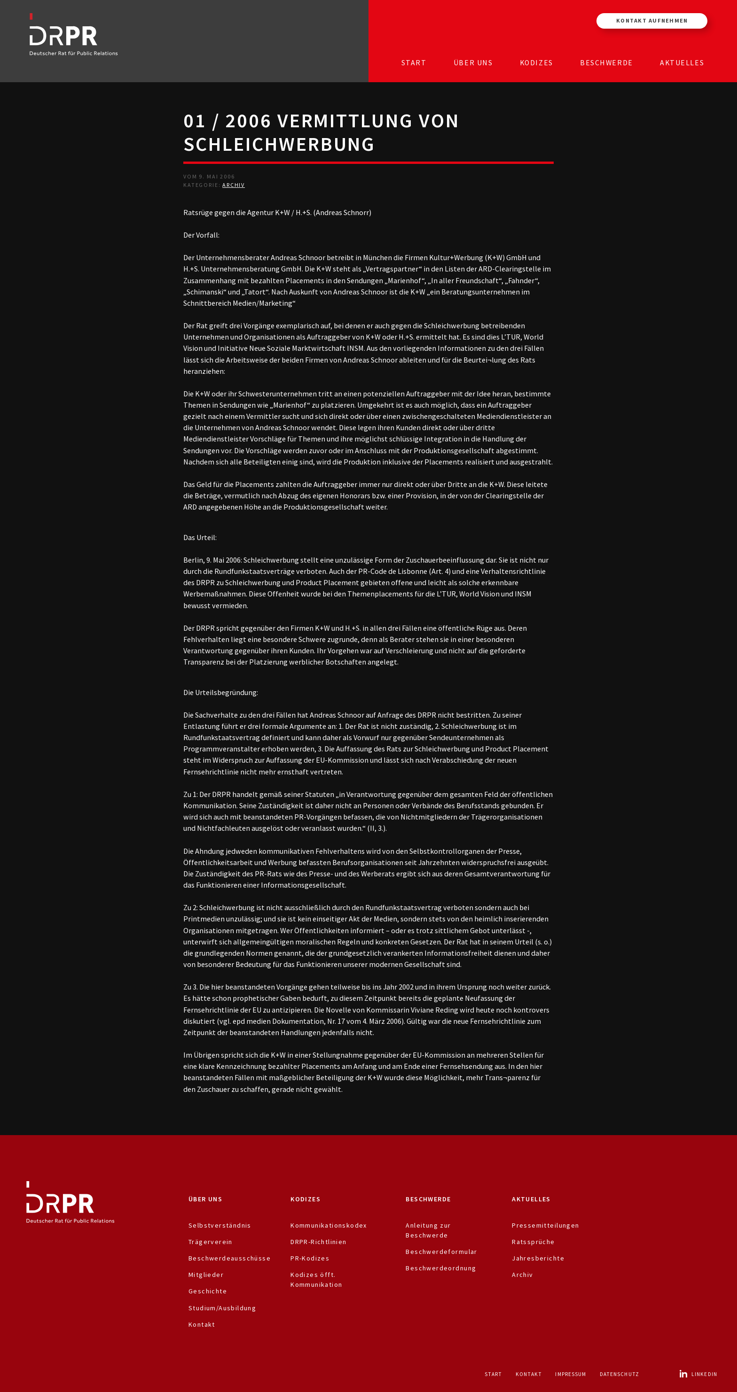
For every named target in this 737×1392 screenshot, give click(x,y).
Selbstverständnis (219, 1225)
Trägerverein (210, 1241)
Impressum (570, 1374)
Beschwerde (606, 62)
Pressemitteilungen (545, 1225)
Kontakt (201, 1324)
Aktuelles (682, 62)
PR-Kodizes (309, 1258)
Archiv (233, 184)
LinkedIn (698, 1374)
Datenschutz (619, 1374)
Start (414, 62)
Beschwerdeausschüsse (229, 1258)
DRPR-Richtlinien (318, 1241)
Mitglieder (206, 1274)
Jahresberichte (538, 1258)
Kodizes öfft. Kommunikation (316, 1279)
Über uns (473, 62)
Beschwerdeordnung (441, 1268)
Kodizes (536, 62)
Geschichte (207, 1291)
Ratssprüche (533, 1241)
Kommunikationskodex (328, 1225)
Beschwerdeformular (441, 1251)
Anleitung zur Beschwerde (428, 1230)
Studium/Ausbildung (222, 1308)
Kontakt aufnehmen (652, 20)
